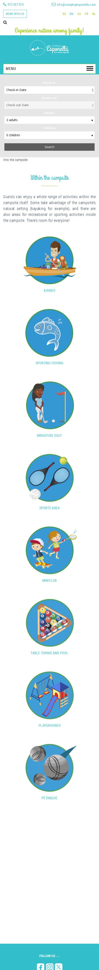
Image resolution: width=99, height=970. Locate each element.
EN (71, 14)
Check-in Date (16, 90)
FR (86, 14)
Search (49, 147)
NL (94, 14)
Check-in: (49, 83)
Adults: (49, 113)
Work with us (15, 14)
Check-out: (49, 98)
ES (64, 14)
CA (79, 14)
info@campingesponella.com (76, 4)
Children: (49, 128)
